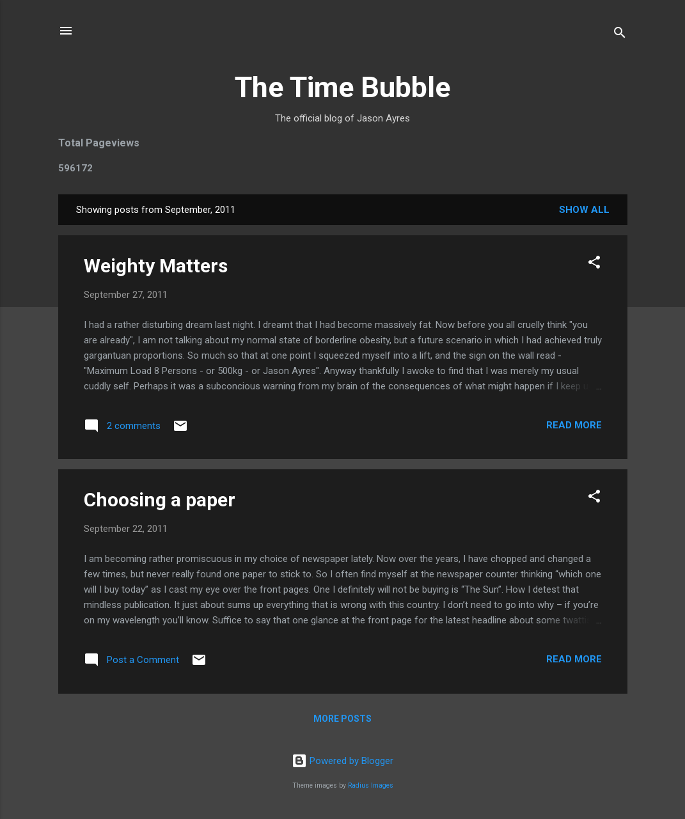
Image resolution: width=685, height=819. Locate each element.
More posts (342, 719)
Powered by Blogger (342, 761)
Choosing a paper (159, 499)
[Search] (619, 34)
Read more (574, 425)
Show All (584, 209)
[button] (594, 264)
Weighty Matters (156, 265)
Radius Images (370, 785)
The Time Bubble (342, 87)
